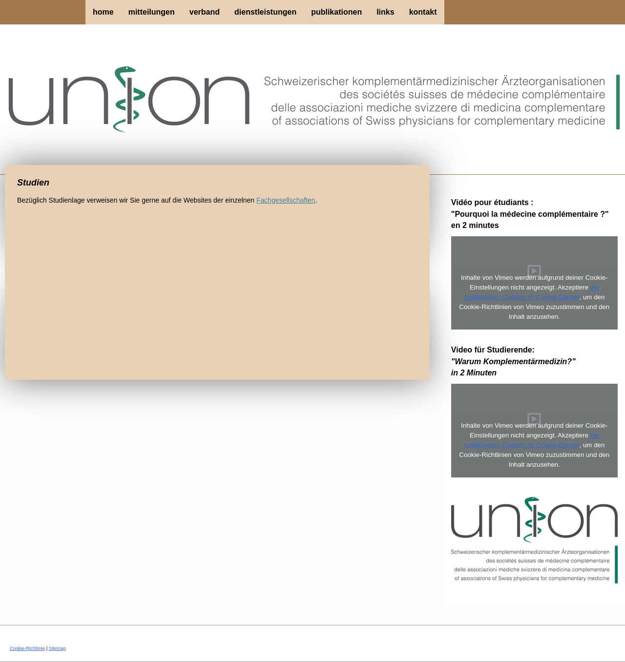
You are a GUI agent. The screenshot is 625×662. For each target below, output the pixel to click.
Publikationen (336, 12)
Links (385, 12)
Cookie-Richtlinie (27, 648)
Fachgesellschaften (285, 200)
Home (103, 12)
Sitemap (57, 648)
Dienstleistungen (265, 12)
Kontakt (423, 12)
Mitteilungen (151, 12)
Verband (204, 12)
